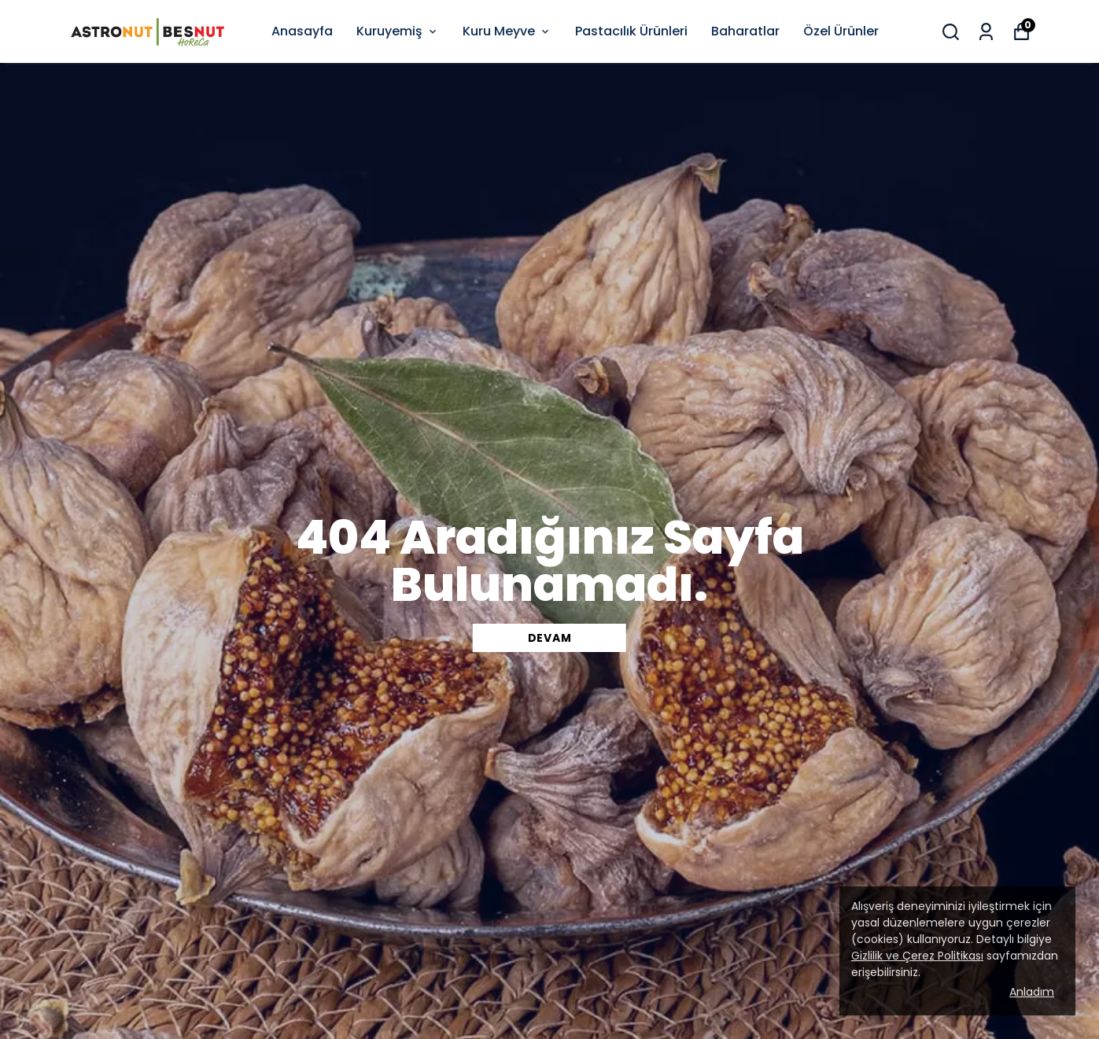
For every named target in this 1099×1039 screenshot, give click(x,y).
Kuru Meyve (507, 31)
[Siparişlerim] (986, 32)
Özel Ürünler (841, 31)
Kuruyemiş (397, 31)
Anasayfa (302, 31)
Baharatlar (745, 31)
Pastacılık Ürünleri (631, 31)
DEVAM (550, 638)
